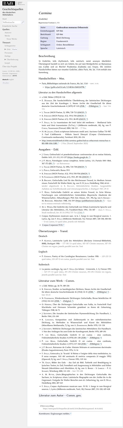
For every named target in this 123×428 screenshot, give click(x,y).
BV (50, 163)
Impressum (13, 73)
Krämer (106, 198)
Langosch (49, 319)
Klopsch (47, 240)
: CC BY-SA (8, 71)
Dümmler (48, 100)
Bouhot (49, 347)
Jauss (87, 183)
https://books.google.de (78, 157)
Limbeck (101, 368)
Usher (46, 154)
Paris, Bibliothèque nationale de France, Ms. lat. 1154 (65, 83)
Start (4, 19)
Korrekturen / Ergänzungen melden (54, 413)
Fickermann (49, 177)
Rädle (47, 192)
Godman (47, 256)
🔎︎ (23, 22)
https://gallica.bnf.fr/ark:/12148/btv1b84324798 (64, 87)
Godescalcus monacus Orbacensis (72, 27)
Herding (48, 304)
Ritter (51, 374)
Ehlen (47, 362)
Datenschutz (6, 76)
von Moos (50, 335)
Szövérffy (48, 313)
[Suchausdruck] (11, 22)
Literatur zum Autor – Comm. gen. (60, 395)
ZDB (82, 106)
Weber (49, 207)
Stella (46, 122)
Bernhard (49, 200)
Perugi (46, 170)
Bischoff (47, 180)
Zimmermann (82, 325)
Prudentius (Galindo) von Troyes (82, 67)
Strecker (47, 116)
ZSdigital (67, 301)
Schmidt (45, 371)
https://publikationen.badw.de (89, 200)
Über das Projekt (9, 66)
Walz (108, 380)
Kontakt (5, 73)
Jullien (50, 131)
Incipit (7, 63)
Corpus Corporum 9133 (52, 225)
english (11, 79)
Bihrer (90, 368)
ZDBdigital (93, 106)
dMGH (81, 112)
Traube (47, 112)
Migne (48, 160)
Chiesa (44, 128)
